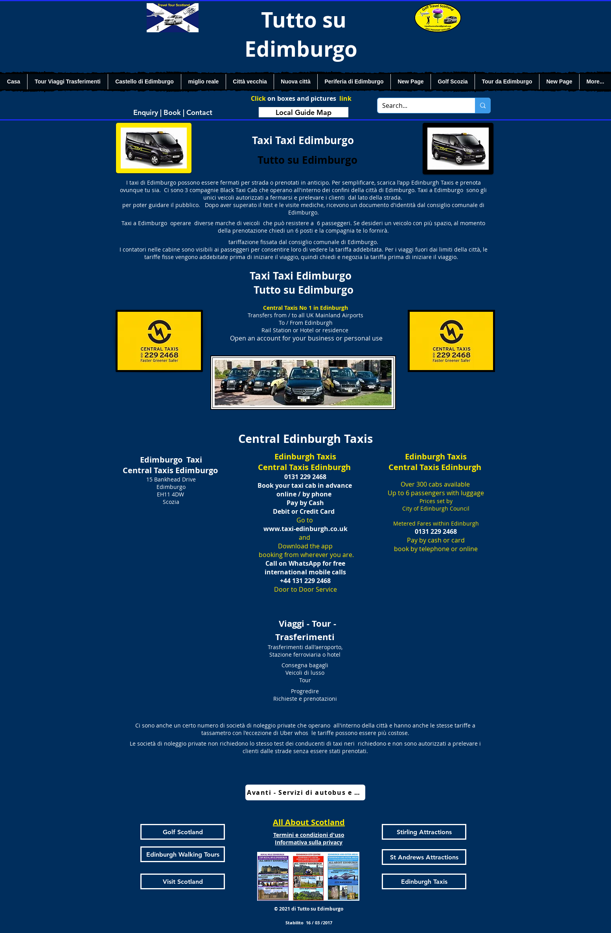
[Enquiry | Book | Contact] (173, 112)
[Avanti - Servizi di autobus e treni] (305, 792)
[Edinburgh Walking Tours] (182, 854)
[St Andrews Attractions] (424, 857)
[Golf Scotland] (182, 832)
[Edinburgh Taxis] (424, 881)
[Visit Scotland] (182, 881)
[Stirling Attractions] (424, 832)
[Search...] (420, 105)
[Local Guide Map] (304, 112)
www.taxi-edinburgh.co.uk (305, 528)
